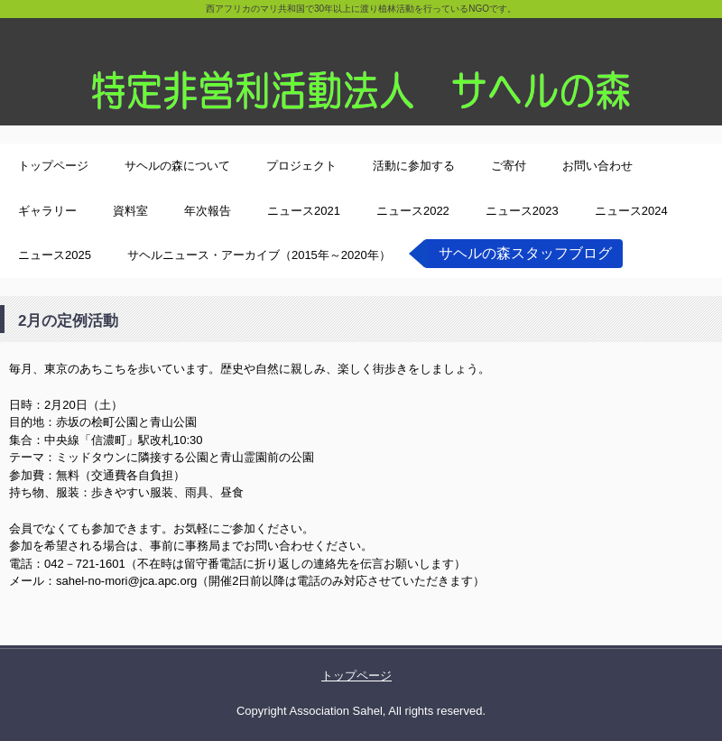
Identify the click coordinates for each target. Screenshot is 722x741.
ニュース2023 (522, 211)
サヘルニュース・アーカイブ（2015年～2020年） (259, 255)
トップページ (53, 165)
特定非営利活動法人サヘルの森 (361, 62)
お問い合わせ (597, 165)
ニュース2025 (54, 255)
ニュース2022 (412, 211)
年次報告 (207, 211)
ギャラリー (47, 211)
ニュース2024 (631, 211)
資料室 (130, 211)
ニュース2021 (303, 211)
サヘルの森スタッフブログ (525, 253)
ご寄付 (508, 165)
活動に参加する (414, 165)
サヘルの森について (177, 165)
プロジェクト (301, 165)
